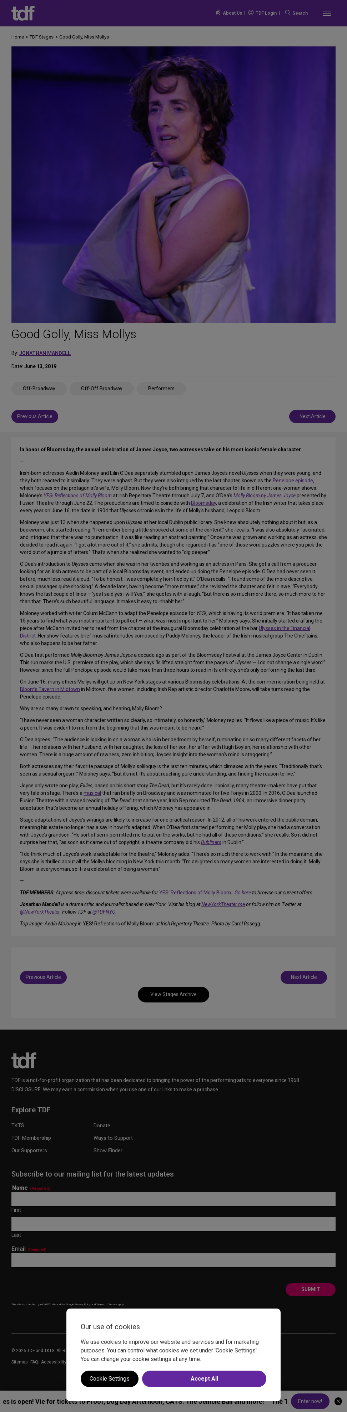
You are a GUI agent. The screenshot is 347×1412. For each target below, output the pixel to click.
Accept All (204, 1378)
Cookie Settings (110, 1378)
